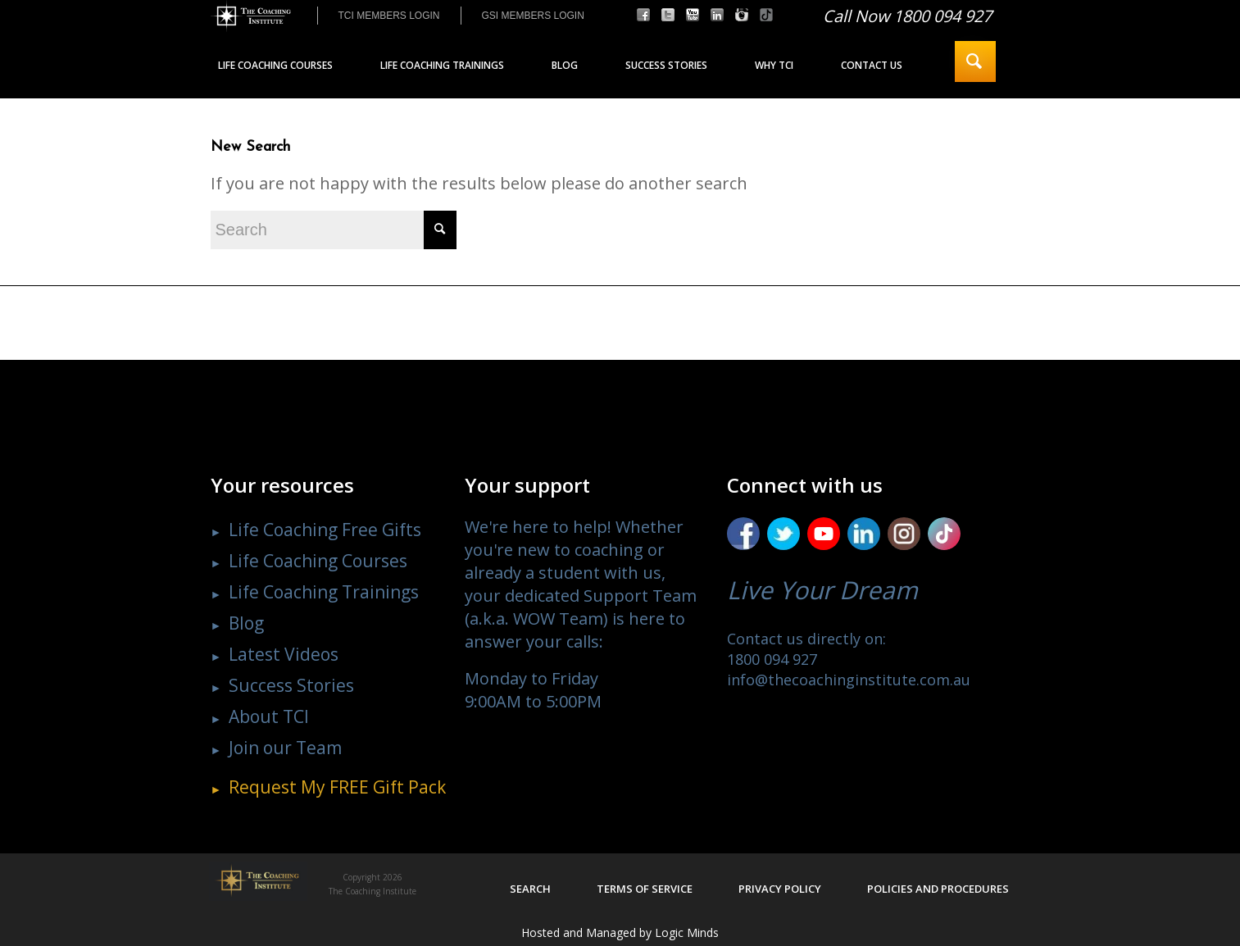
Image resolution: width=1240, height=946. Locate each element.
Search (530, 888)
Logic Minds (687, 932)
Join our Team (285, 747)
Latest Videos (283, 654)
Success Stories (291, 685)
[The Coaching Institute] (251, 16)
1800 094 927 (772, 659)
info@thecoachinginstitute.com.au (848, 679)
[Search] (975, 61)
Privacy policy (779, 888)
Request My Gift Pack (337, 786)
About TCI (269, 716)
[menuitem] (389, 16)
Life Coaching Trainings (324, 591)
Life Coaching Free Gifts (325, 529)
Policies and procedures (938, 888)
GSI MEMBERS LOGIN (533, 15)
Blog (246, 623)
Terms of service (645, 888)
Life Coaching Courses (318, 560)
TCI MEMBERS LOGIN (389, 15)
